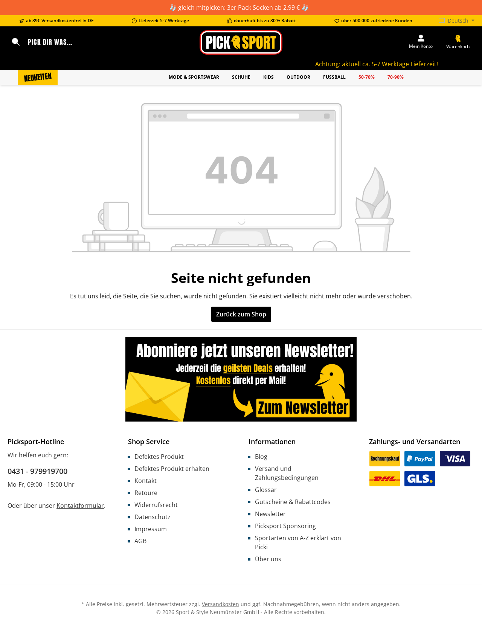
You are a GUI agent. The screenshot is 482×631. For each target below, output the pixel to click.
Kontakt (145, 481)
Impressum (150, 529)
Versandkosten (220, 604)
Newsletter (270, 514)
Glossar (266, 490)
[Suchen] (15, 42)
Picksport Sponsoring (285, 526)
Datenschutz (152, 517)
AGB (140, 541)
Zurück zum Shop (241, 314)
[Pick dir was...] (72, 42)
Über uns (268, 559)
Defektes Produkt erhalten (171, 468)
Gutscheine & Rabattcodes (293, 502)
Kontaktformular (80, 505)
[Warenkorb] (457, 42)
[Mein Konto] (421, 42)
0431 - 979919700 (37, 471)
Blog (261, 456)
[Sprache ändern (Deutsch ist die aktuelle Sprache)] (456, 20)
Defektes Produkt (159, 456)
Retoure (145, 493)
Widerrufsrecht (156, 505)
